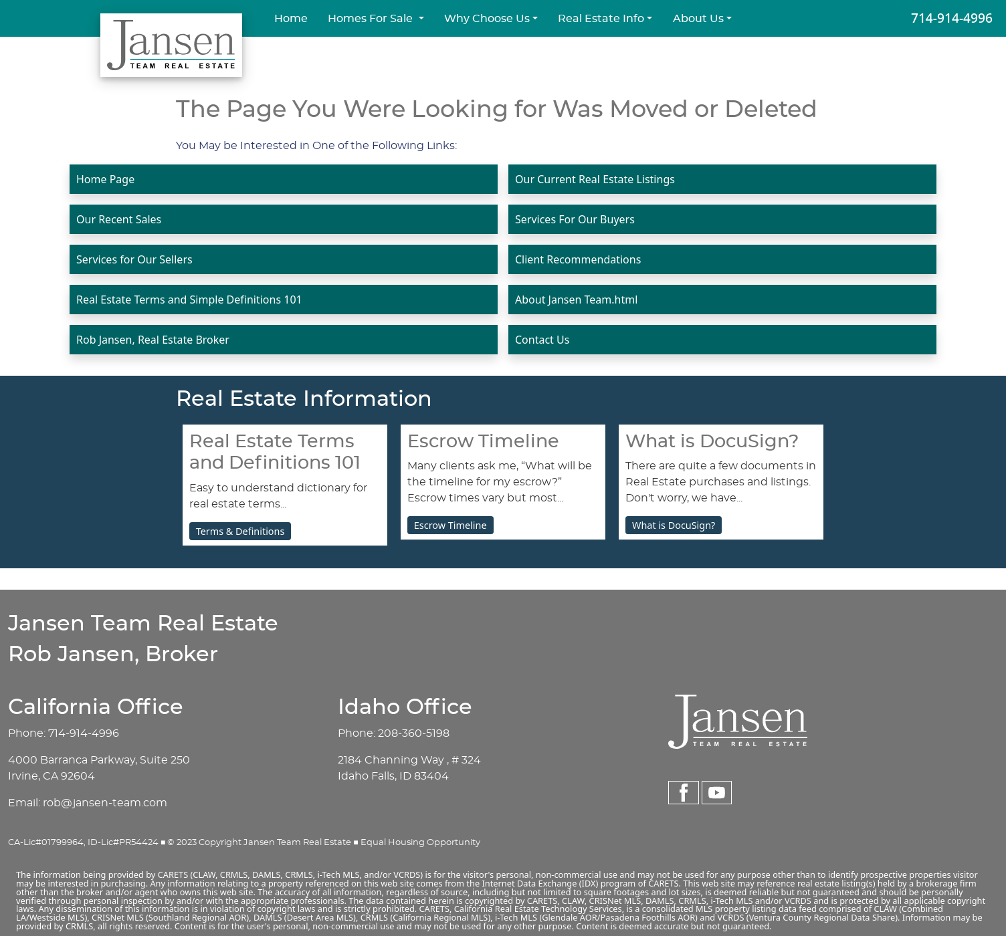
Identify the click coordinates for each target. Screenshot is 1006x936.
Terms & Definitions (240, 531)
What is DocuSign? (673, 525)
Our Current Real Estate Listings (595, 179)
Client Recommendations (578, 259)
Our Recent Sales (118, 219)
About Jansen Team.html (576, 299)
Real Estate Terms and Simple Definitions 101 (189, 299)
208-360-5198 (413, 733)
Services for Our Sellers (134, 259)
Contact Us (542, 339)
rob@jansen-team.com (105, 803)
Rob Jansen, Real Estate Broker (152, 339)
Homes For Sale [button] (371, 18)
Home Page (105, 179)
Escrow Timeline (450, 525)
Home (291, 18)
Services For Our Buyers (575, 219)
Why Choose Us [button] (487, 18)
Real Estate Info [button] (601, 18)
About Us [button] (698, 18)
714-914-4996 (952, 18)
